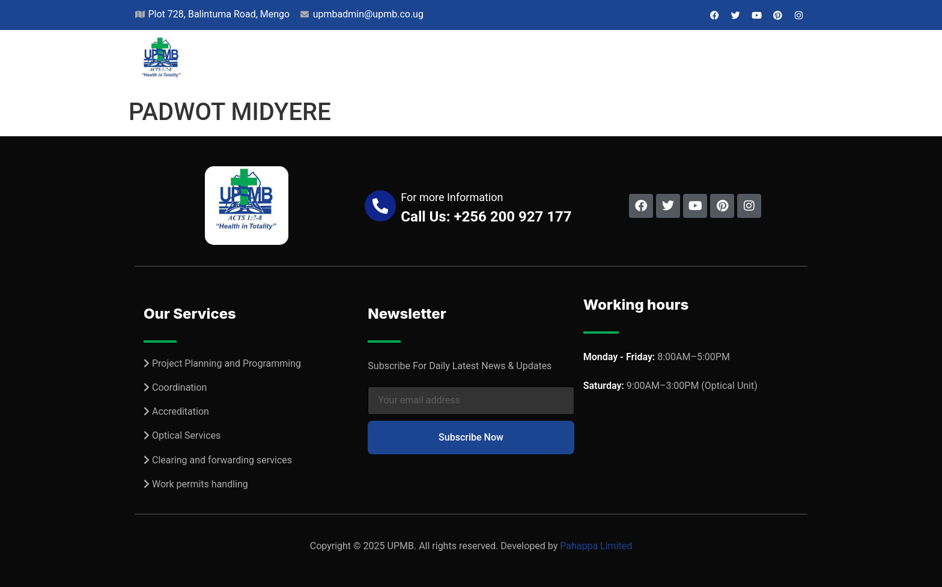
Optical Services (186, 435)
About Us (335, 62)
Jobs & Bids (690, 62)
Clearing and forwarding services (222, 460)
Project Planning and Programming (226, 363)
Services (463, 62)
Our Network (538, 62)
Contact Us (766, 62)
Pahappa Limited (596, 546)
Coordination (179, 387)
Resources (618, 62)
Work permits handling (200, 484)
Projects (400, 62)
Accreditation (180, 411)
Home (282, 62)
